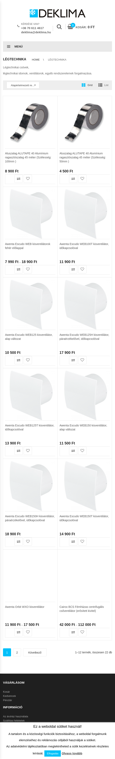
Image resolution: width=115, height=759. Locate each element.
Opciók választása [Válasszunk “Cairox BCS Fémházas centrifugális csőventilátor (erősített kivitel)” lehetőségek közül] (64, 632)
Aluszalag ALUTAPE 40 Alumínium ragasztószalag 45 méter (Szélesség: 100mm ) (28, 157)
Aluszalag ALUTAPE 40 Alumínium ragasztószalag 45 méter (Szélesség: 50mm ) (83, 157)
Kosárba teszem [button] (9, 179)
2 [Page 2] (17, 652)
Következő (34, 652)
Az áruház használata (15, 716)
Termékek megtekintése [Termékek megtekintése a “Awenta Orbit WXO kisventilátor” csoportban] (9, 632)
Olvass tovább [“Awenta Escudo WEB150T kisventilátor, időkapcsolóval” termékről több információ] (64, 491)
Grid (90, 85)
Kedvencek (9, 695)
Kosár (6, 691)
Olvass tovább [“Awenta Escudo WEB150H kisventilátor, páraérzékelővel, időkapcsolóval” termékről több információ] (9, 491)
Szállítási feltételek (14, 720)
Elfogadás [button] (52, 753)
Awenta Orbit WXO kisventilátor (24, 606)
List (106, 85)
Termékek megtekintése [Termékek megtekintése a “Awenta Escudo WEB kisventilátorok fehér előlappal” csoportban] (9, 219)
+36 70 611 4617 (32, 28)
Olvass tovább (72, 753)
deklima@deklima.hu (36, 32)
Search (59, 26)
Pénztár (7, 700)
